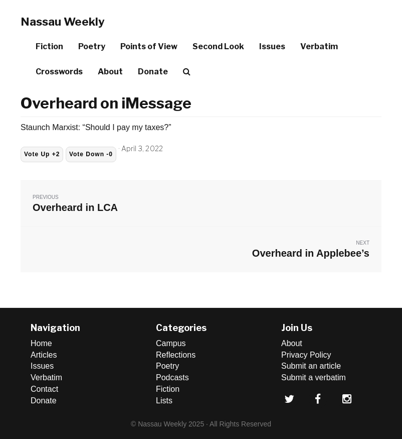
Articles (44, 355)
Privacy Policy (306, 355)
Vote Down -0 (91, 154)
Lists (164, 400)
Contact (44, 389)
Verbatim (319, 46)
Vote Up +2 (42, 154)
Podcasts (172, 377)
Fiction (49, 46)
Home (41, 343)
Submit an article (311, 366)
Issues (272, 46)
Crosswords (59, 71)
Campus (171, 343)
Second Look (218, 46)
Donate (153, 71)
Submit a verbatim (313, 377)
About (110, 71)
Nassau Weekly (63, 22)
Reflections (175, 355)
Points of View (148, 46)
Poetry (91, 46)
